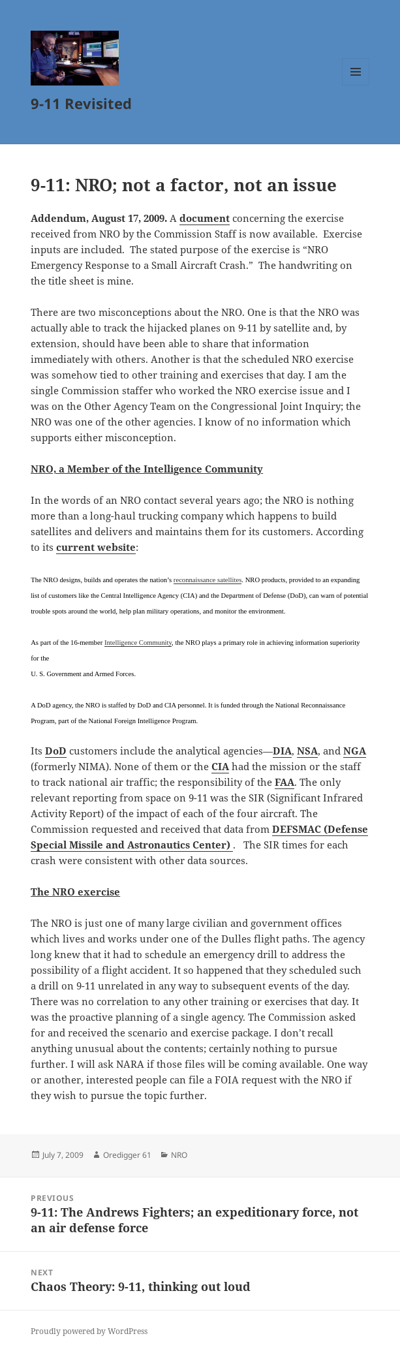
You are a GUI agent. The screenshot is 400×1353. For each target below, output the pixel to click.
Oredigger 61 (127, 1154)
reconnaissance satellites (207, 579)
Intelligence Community (138, 642)
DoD (56, 750)
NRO (179, 1154)
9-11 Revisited (81, 103)
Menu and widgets (356, 85)
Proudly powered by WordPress (89, 1331)
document (204, 218)
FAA (284, 781)
